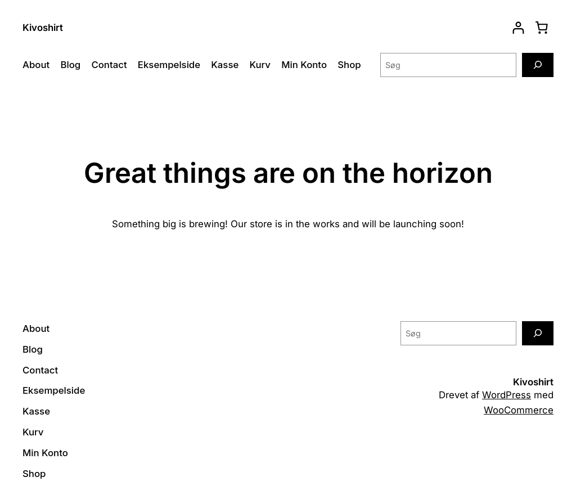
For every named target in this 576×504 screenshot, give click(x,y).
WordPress (506, 394)
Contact (109, 64)
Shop (349, 64)
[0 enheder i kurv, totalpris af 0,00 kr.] (542, 28)
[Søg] (538, 65)
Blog (70, 64)
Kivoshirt (42, 27)
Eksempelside (169, 64)
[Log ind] (518, 27)
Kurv (259, 64)
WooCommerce (519, 410)
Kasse (224, 64)
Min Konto (304, 64)
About (36, 64)
